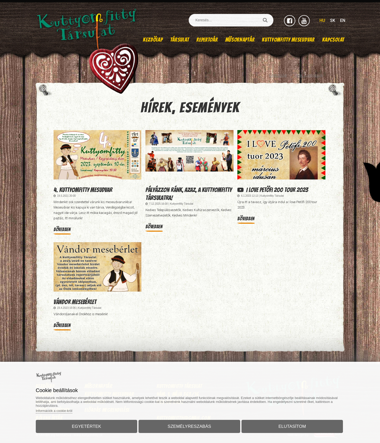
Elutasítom (291, 425)
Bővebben (62, 229)
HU (322, 20)
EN (342, 20)
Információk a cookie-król (56, 410)
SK (332, 20)
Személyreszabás (189, 425)
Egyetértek (88, 425)
